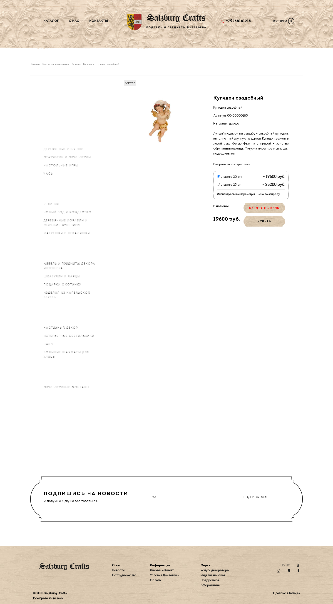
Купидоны (88, 64)
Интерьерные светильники (69, 335)
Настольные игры (61, 165)
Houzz (285, 565)
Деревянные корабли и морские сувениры (66, 222)
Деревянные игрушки (64, 149)
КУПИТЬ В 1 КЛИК (264, 208)
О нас (74, 21)
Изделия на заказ (213, 575)
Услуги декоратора (215, 570)
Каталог (51, 21)
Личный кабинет (162, 570)
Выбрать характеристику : (232, 164)
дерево (130, 82)
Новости (118, 570)
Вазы (49, 344)
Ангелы (76, 64)
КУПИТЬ (264, 221)
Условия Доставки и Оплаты (164, 578)
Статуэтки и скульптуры (55, 64)
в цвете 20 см (229, 177)
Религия (51, 204)
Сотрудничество (124, 575)
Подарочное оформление (210, 583)
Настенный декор (61, 327)
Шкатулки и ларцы (62, 276)
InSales (294, 593)
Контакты (98, 21)
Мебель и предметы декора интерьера (69, 266)
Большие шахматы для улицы (66, 354)
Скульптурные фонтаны (66, 387)
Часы (49, 173)
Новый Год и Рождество (68, 212)
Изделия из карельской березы (67, 295)
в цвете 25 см (229, 185)
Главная (36, 64)
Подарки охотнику (62, 284)
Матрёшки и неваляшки (67, 233)
